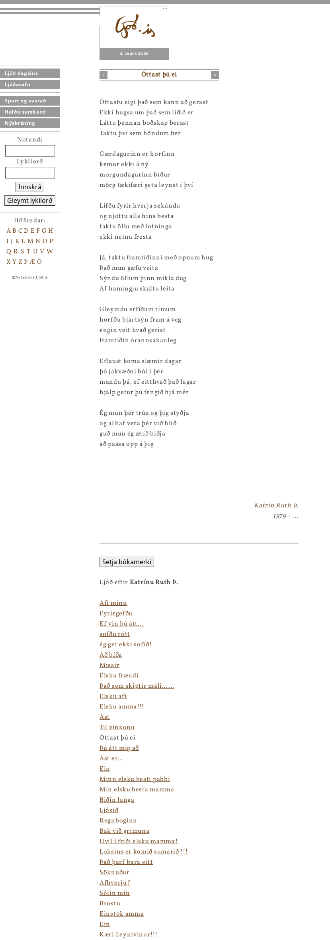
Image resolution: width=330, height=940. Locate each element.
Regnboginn (19, 820)
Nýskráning (20, 123)
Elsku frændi (19, 675)
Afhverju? (15, 883)
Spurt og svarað (25, 100)
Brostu (10, 903)
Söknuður (15, 872)
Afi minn (14, 603)
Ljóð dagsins (21, 73)
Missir (10, 665)
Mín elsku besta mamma (37, 789)
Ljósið (9, 810)
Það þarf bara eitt (27, 862)
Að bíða (11, 655)
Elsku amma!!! (22, 707)
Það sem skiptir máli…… (37, 686)
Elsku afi (13, 696)
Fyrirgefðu (16, 613)
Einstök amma (22, 914)
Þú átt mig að (19, 748)
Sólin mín (15, 893)
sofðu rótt (15, 634)
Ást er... (12, 758)
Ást (5, 717)
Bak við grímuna (25, 831)
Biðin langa (17, 800)
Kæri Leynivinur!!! (29, 934)
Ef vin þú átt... (22, 624)
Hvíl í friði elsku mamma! (39, 841)
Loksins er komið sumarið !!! (44, 852)
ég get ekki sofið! (26, 644)
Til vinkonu (17, 727)
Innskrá (29, 187)
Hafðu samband (25, 111)
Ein (5, 769)
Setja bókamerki (27, 561)
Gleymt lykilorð (30, 200)
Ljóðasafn (17, 84)
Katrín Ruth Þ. (276, 505)
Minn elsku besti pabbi (35, 779)
